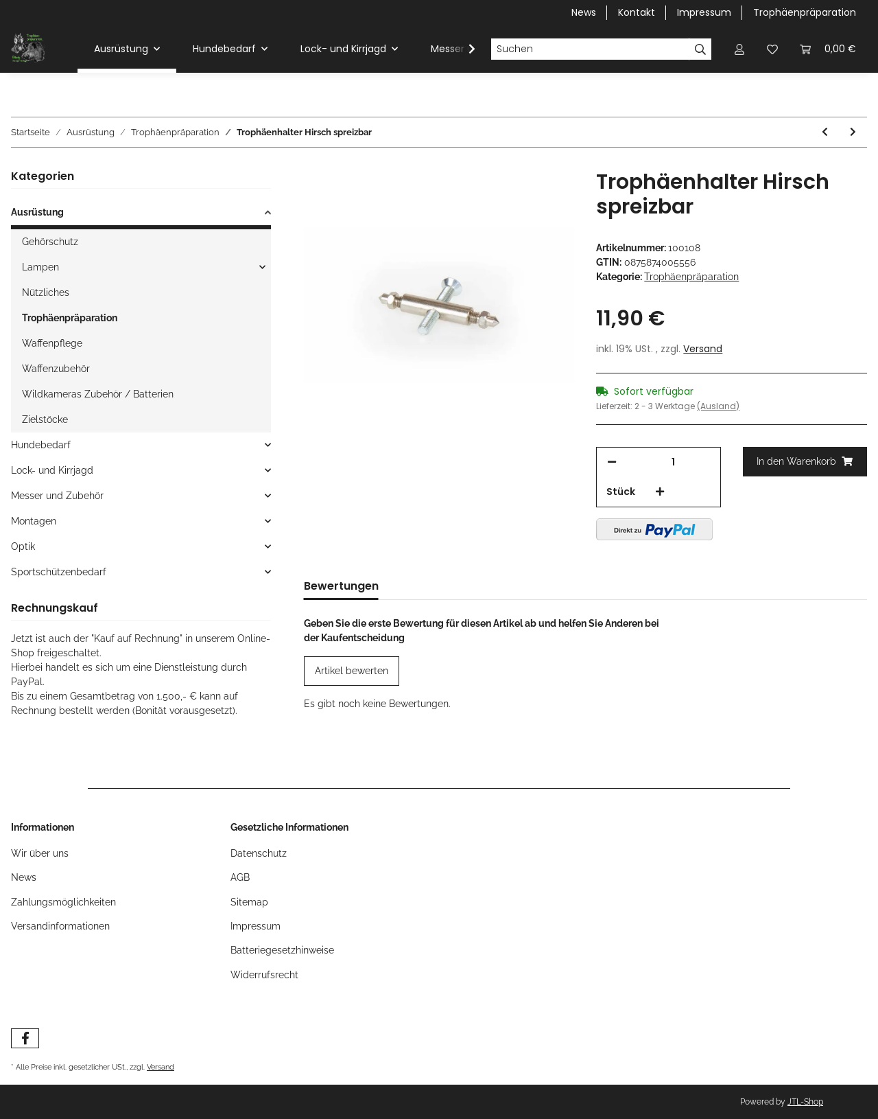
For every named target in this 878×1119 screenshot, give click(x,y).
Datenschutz (258, 853)
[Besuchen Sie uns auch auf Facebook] (25, 1038)
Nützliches (45, 292)
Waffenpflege (52, 343)
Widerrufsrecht (264, 974)
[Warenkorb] (828, 49)
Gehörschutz (50, 241)
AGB (240, 877)
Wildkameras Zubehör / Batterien (98, 394)
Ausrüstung (37, 212)
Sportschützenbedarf (58, 571)
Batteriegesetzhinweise (282, 950)
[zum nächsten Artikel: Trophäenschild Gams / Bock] (853, 132)
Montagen (33, 521)
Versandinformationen (60, 926)
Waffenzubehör (56, 368)
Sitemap (249, 902)
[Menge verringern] (612, 462)
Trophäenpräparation (804, 12)
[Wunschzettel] (772, 49)
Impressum (704, 12)
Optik (23, 546)
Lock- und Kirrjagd (52, 470)
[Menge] (673, 462)
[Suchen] (589, 49)
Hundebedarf (41, 444)
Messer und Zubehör (57, 495)
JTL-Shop (805, 1102)
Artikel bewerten (351, 670)
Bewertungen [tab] (341, 586)
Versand (702, 349)
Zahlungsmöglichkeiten (63, 902)
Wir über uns (40, 853)
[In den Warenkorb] (805, 461)
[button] (739, 49)
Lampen (40, 267)
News (583, 12)
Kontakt (636, 12)
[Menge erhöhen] (660, 492)
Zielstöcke (45, 419)
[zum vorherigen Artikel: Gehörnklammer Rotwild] (825, 132)
